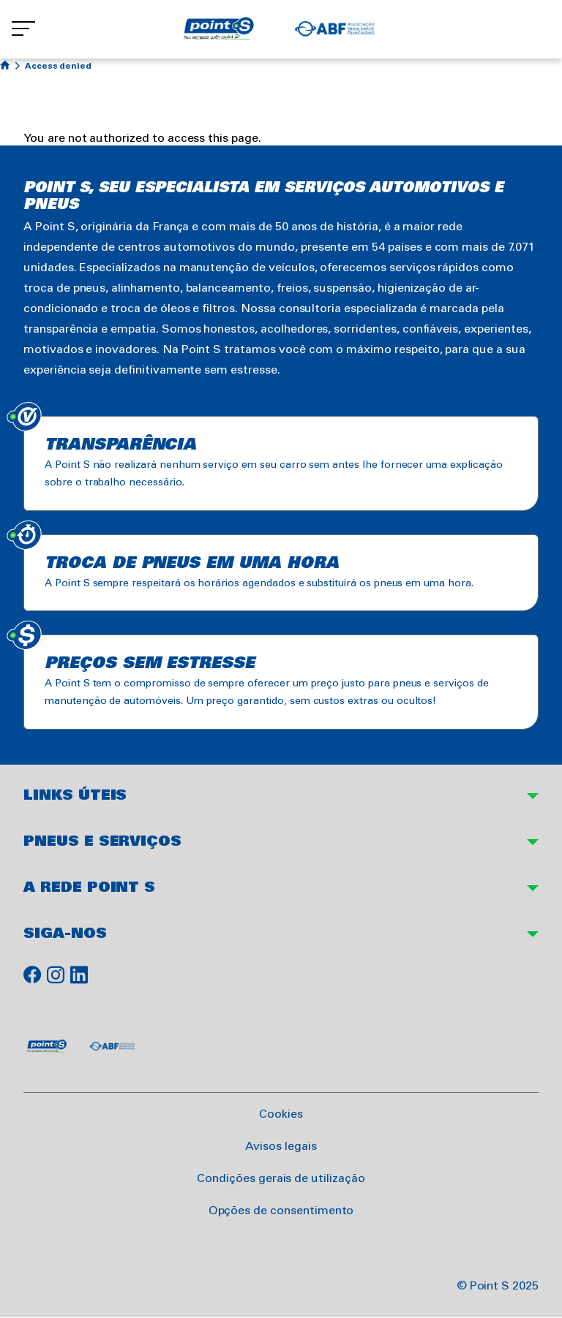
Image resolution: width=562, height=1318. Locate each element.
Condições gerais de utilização (281, 1178)
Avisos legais (280, 1146)
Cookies (281, 1114)
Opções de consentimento (281, 1210)
